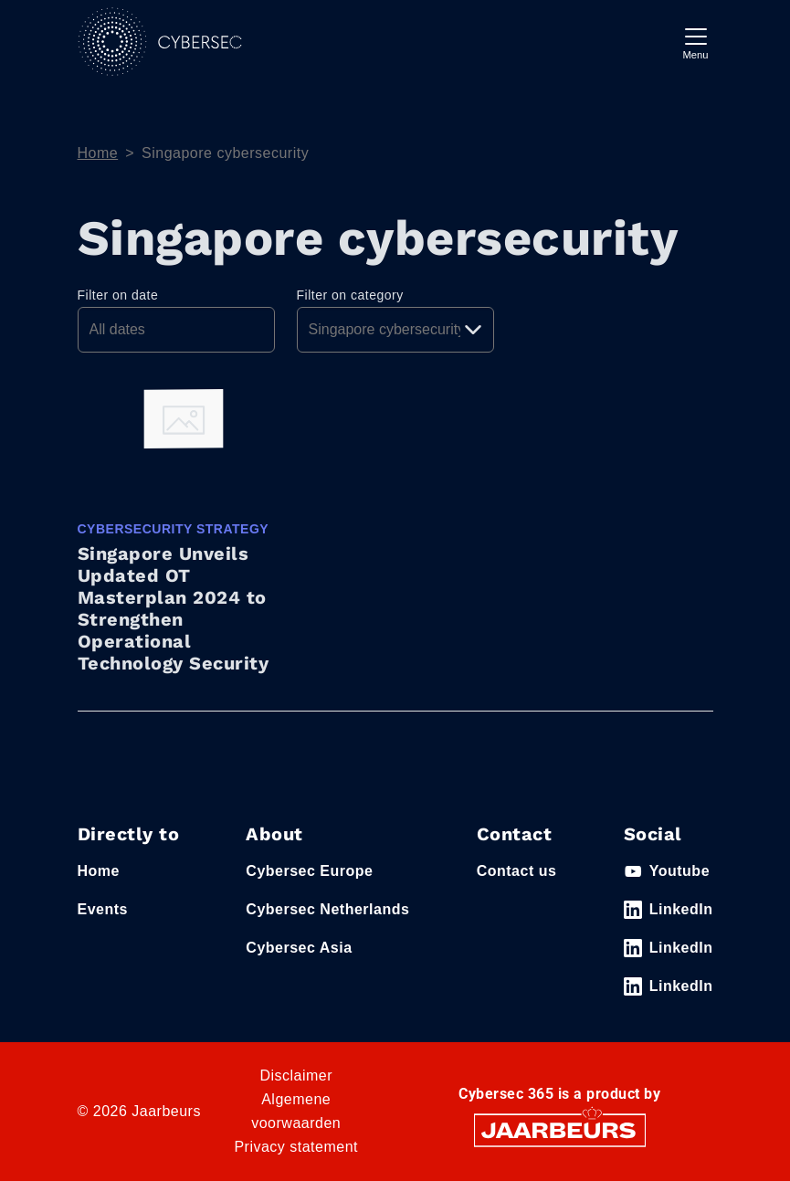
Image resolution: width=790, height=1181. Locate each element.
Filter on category (350, 295)
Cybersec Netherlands (327, 909)
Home (98, 153)
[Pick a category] (395, 330)
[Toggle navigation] (696, 41)
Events (103, 909)
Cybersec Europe (309, 871)
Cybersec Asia (299, 947)
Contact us (517, 871)
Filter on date (118, 295)
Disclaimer (295, 1075)
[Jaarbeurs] (560, 1129)
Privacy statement (296, 1147)
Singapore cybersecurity (225, 153)
